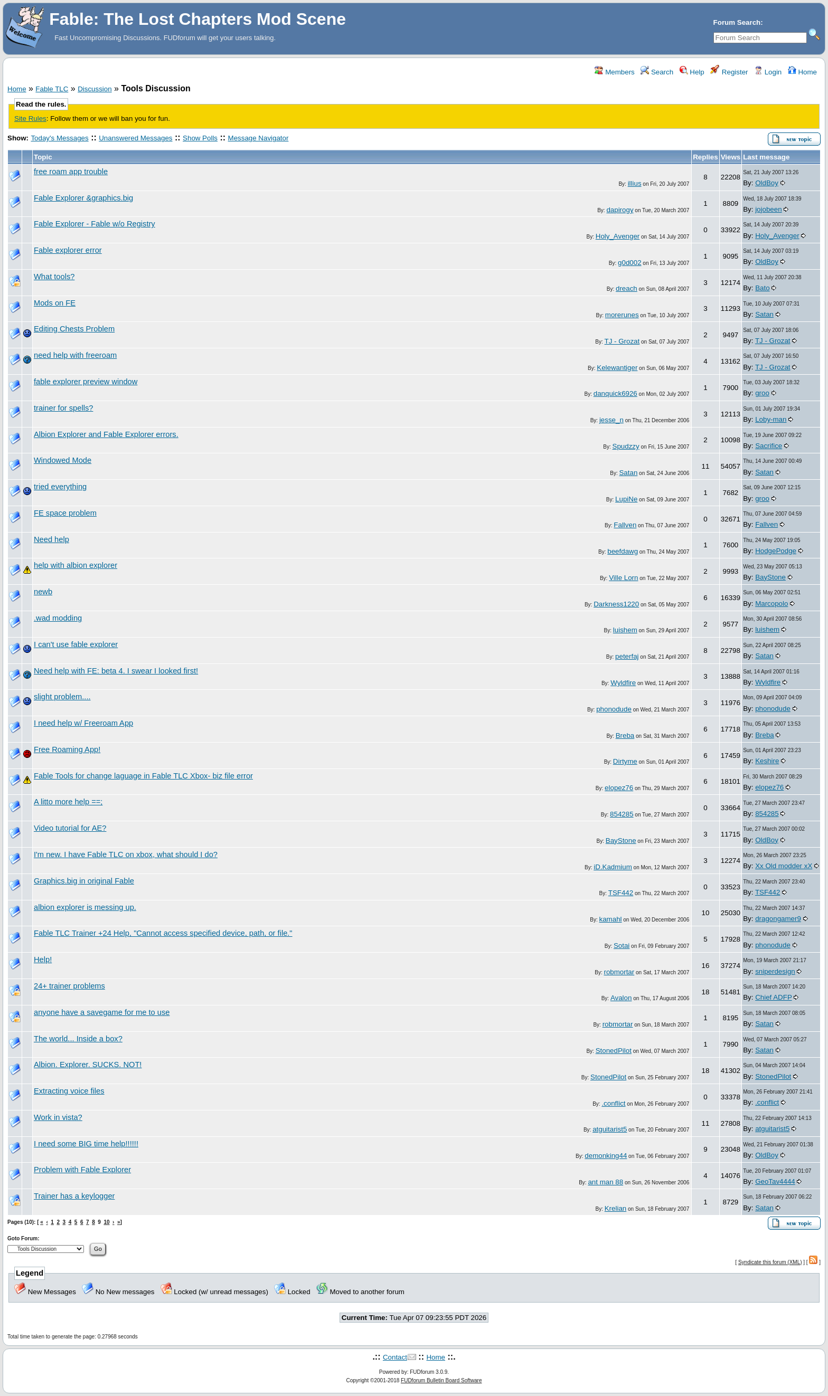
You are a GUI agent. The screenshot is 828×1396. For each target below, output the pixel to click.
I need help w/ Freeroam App (83, 723)
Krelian (616, 1208)
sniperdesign (775, 971)
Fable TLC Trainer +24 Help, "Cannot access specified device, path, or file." (163, 933)
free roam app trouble (71, 171)
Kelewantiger (617, 368)
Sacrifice (768, 446)
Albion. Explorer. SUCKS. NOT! (88, 1064)
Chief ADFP (773, 997)
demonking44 (606, 1156)
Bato (762, 288)
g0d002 (629, 263)
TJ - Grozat (622, 341)
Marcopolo (771, 603)
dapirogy (619, 210)
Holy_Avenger (617, 236)
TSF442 (620, 893)
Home (802, 72)
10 (106, 1222)
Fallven (625, 525)
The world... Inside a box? (78, 1038)
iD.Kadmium (613, 867)
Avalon (621, 998)
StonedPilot (614, 1051)
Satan (764, 314)
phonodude (614, 709)
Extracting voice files (69, 1091)
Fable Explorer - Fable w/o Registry (94, 224)
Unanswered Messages (135, 138)
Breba (625, 735)
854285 (621, 814)
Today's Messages (59, 138)
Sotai (621, 945)
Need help (51, 539)
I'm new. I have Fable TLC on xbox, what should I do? (126, 854)
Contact (395, 1357)
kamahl (610, 919)
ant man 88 (605, 1182)
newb (43, 591)
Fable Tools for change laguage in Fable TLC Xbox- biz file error (143, 776)
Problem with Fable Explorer (82, 1169)
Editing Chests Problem (74, 329)
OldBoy (766, 183)
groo (762, 393)
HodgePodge (775, 551)
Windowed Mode (62, 460)
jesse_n (611, 420)
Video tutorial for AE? (70, 828)
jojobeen (768, 209)
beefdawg (622, 551)
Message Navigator (258, 138)
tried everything (60, 486)
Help (692, 72)
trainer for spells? (63, 408)
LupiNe (626, 499)
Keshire (767, 761)
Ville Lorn (623, 578)
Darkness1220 (616, 604)
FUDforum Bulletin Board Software (441, 1380)
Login (768, 72)
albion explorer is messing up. (85, 907)
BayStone (770, 577)
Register (729, 72)
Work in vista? (58, 1117)
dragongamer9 (778, 919)
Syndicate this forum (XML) (770, 1262)
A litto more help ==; (68, 801)
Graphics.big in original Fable (84, 881)
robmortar (619, 972)
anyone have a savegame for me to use (102, 1012)
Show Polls (200, 138)
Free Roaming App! (67, 749)
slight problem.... (62, 696)
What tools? (54, 276)
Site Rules (30, 118)
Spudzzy (626, 446)
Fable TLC (51, 89)
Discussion (94, 89)
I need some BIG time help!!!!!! (86, 1143)
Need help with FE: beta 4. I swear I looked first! (116, 671)
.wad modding (58, 618)
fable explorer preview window (85, 381)
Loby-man (770, 419)
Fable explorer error (68, 250)
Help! (43, 959)
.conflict (613, 1103)
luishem (625, 630)
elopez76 (619, 788)
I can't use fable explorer (76, 644)
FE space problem (65, 513)
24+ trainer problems (69, 986)
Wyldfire (623, 683)
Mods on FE (55, 303)
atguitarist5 (609, 1129)
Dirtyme (625, 761)
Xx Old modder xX (783, 866)
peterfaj (626, 656)
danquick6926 (615, 393)
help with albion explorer (75, 565)
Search (657, 72)
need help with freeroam (75, 355)
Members (614, 72)
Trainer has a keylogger (74, 1196)
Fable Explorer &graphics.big (83, 198)
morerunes (622, 315)
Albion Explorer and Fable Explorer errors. (106, 434)
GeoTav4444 (775, 1181)
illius (635, 183)
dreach (626, 288)
